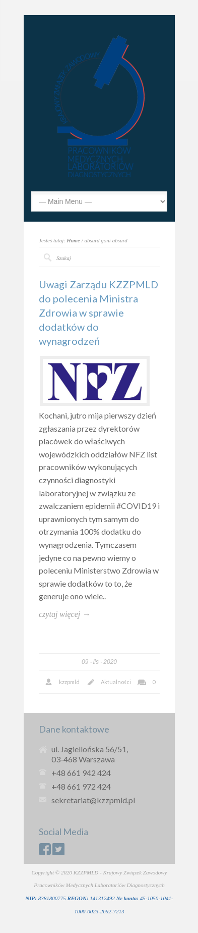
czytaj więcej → (64, 614)
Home (73, 240)
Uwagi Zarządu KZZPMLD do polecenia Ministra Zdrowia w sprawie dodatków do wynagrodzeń (98, 312)
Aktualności (116, 682)
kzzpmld (69, 682)
